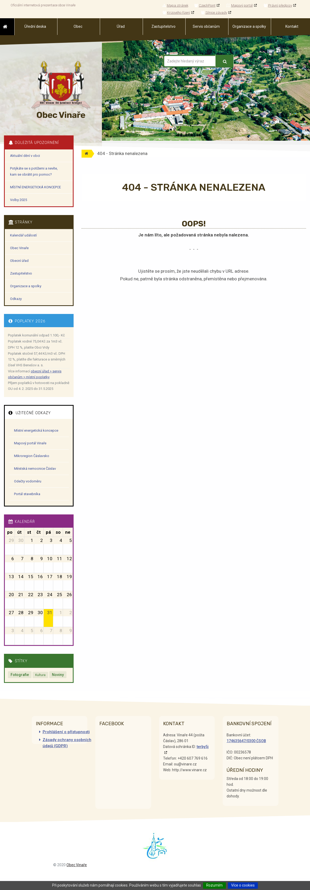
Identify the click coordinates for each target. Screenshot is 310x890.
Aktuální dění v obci (25, 156)
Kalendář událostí (23, 235)
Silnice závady (214, 13)
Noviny (58, 675)
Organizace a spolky (25, 286)
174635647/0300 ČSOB (246, 741)
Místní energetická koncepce (36, 430)
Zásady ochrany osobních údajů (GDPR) (67, 742)
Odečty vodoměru (27, 481)
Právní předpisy (278, 5)
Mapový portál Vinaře (30, 443)
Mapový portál (239, 5)
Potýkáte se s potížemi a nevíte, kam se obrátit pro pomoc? (34, 171)
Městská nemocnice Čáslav (35, 469)
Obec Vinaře (19, 248)
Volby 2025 (18, 200)
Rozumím (214, 885)
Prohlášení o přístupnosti (66, 731)
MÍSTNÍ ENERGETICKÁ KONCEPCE (35, 187)
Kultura (40, 675)
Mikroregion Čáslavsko (31, 456)
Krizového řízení (176, 13)
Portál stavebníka (27, 494)
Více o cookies (243, 885)
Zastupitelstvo (21, 273)
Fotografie (20, 675)
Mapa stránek (175, 5)
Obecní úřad (19, 261)
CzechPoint (204, 5)
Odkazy (16, 299)
